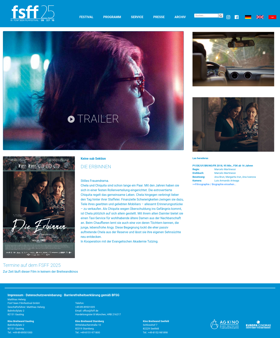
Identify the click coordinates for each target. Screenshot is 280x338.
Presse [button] (163, 17)
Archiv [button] (184, 17)
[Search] (206, 15)
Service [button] (141, 17)
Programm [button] (116, 17)
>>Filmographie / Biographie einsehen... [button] (214, 184)
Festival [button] (91, 17)
